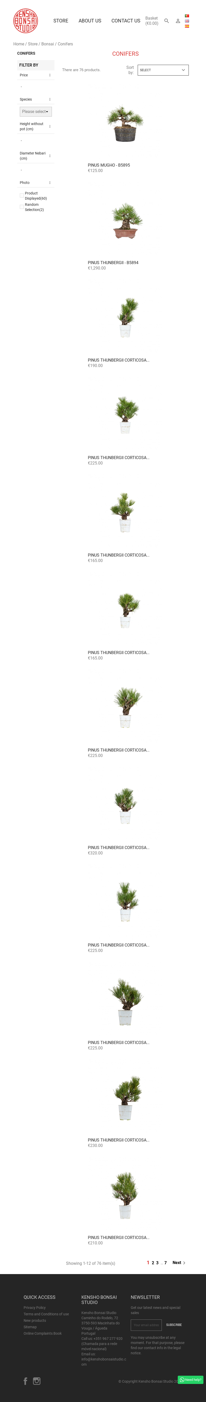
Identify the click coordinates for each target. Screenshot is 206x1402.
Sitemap (30, 1327)
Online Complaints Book (43, 1333)
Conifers (26, 53)
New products (35, 1320)
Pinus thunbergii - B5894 (113, 262)
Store (60, 21)
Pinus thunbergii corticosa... (118, 360)
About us (90, 21)
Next (180, 1263)
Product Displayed (36, 195)
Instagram (37, 1381)
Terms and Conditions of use (46, 1314)
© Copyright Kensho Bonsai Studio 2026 (150, 1381)
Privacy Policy (35, 1308)
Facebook (25, 1381)
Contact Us (125, 21)
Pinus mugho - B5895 (109, 165)
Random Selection (34, 207)
